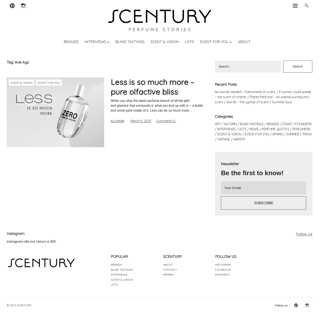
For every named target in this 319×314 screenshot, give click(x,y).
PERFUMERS (301, 129)
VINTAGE (223, 139)
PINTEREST (222, 274)
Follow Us (304, 234)
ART (218, 124)
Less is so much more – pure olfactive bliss (152, 87)
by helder (118, 121)
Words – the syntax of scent (247, 102)
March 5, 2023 (140, 121)
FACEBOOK (223, 270)
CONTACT (170, 270)
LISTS (189, 41)
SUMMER (292, 134)
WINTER (239, 139)
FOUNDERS (303, 124)
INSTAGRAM (223, 264)
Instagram (307, 305)
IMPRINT (168, 274)
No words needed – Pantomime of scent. (245, 92)
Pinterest (296, 305)
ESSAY (287, 124)
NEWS (254, 129)
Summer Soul (282, 102)
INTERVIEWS (95, 41)
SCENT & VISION (164, 41)
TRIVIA (307, 134)
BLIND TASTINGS (129, 41)
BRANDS (71, 41)
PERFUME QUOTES (275, 129)
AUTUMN (230, 124)
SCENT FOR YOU (214, 41)
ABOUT (244, 41)
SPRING (277, 134)
